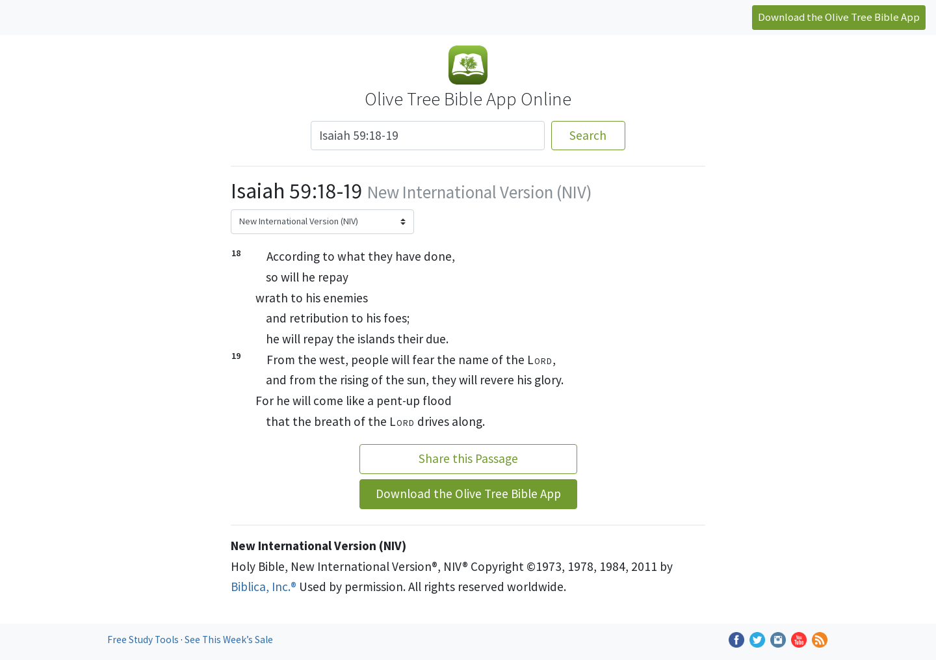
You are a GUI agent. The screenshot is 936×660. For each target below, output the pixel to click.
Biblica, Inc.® (263, 586)
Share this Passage (468, 458)
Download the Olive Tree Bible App (839, 17)
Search (587, 135)
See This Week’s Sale (229, 639)
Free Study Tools (144, 639)
